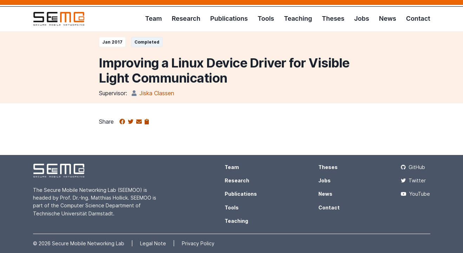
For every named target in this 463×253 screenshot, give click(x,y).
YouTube (415, 194)
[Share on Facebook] (123, 121)
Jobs (361, 18)
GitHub (413, 167)
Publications (229, 18)
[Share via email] (140, 121)
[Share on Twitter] (132, 121)
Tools (266, 18)
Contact (418, 18)
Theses (333, 18)
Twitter (413, 180)
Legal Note (153, 243)
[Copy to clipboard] (147, 121)
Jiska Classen (156, 93)
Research (186, 18)
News (387, 18)
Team (153, 18)
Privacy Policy (198, 243)
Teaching (298, 18)
